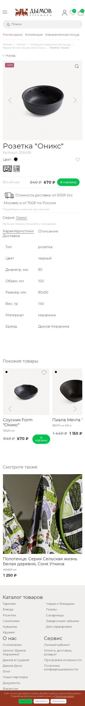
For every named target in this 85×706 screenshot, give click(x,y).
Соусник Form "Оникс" (17, 422)
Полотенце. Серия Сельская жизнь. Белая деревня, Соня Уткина (40, 561)
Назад (10, 55)
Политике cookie (64, 696)
